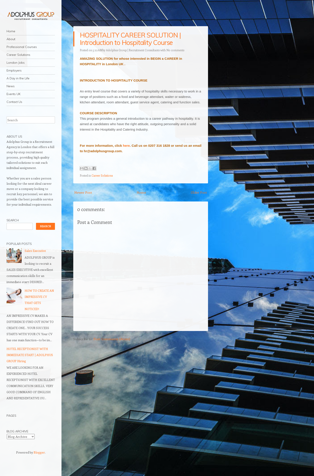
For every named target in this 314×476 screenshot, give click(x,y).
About (11, 39)
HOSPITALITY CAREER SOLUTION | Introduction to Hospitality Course (130, 39)
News (11, 86)
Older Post (199, 192)
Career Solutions (18, 55)
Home (11, 31)
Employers (14, 70)
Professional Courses (22, 47)
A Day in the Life (18, 78)
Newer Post (83, 192)
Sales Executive (35, 251)
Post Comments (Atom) (112, 339)
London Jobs (16, 63)
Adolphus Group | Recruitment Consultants (133, 50)
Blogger (39, 452)
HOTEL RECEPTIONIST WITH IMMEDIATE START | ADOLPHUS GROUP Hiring (30, 355)
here (126, 145)
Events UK (13, 94)
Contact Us (14, 102)
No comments (175, 50)
